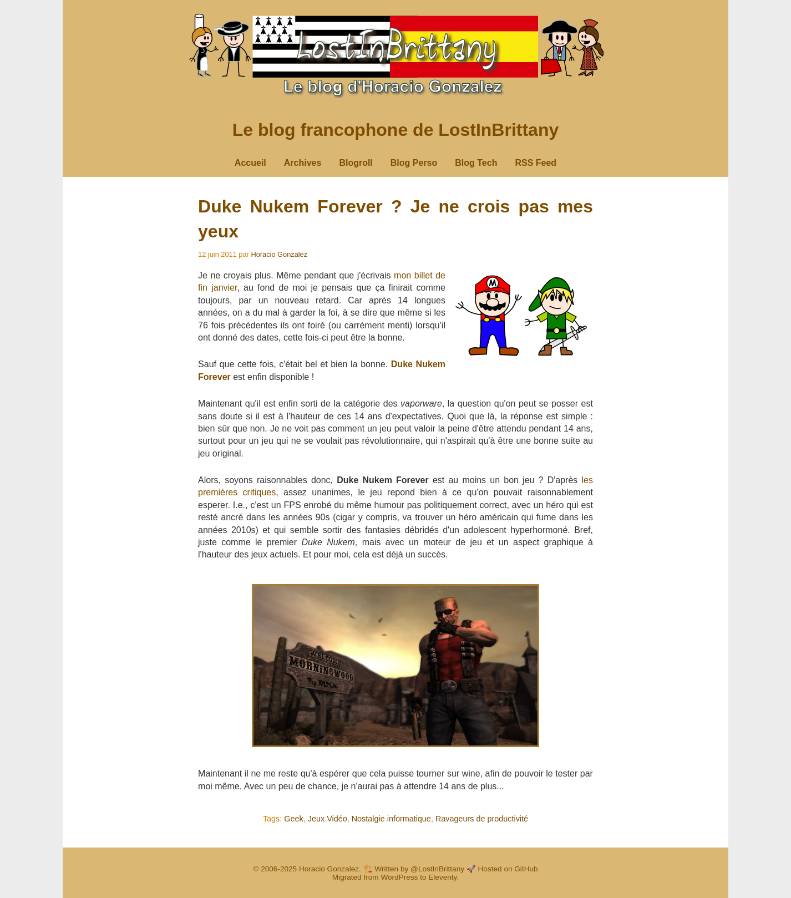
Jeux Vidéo (327, 818)
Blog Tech (476, 163)
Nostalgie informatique (391, 818)
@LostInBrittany (437, 869)
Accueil (250, 163)
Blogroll (355, 163)
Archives (303, 163)
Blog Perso (414, 163)
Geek (293, 818)
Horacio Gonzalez (279, 254)
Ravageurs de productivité (481, 818)
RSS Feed (535, 163)
